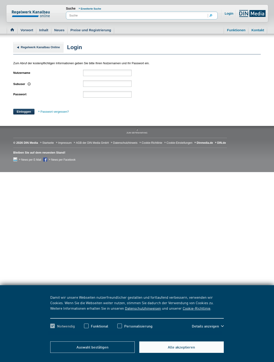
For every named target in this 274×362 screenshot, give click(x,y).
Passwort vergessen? (54, 111)
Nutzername (21, 73)
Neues (59, 30)
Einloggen (24, 111)
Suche (71, 8)
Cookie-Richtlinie (196, 308)
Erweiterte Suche (91, 8)
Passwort (19, 94)
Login (229, 13)
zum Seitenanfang (137, 133)
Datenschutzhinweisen (143, 308)
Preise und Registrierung (91, 30)
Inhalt (43, 30)
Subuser (19, 84)
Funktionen (236, 30)
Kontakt (257, 30)
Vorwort (27, 30)
